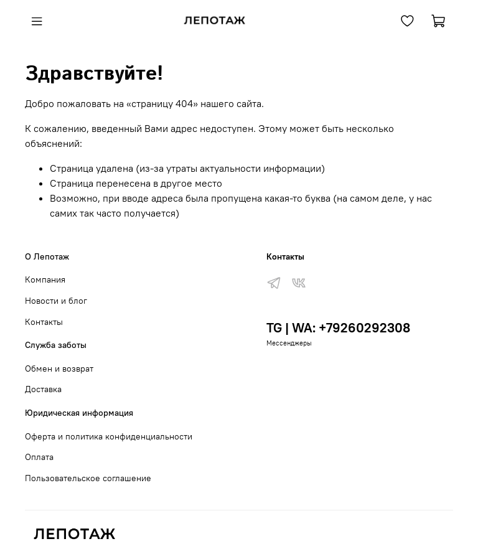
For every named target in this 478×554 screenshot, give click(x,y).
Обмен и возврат (59, 368)
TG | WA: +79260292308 (338, 327)
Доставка (43, 389)
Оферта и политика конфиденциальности (108, 436)
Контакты (44, 321)
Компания (45, 279)
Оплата (39, 456)
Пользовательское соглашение (88, 478)
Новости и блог (56, 300)
